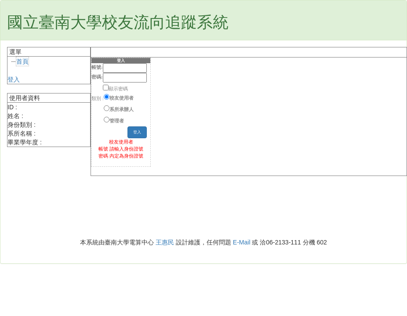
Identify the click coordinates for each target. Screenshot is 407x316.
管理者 (116, 120)
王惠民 (165, 242)
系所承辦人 (121, 109)
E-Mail (242, 242)
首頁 (22, 61)
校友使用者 (121, 98)
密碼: (97, 76)
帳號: (97, 67)
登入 (13, 79)
